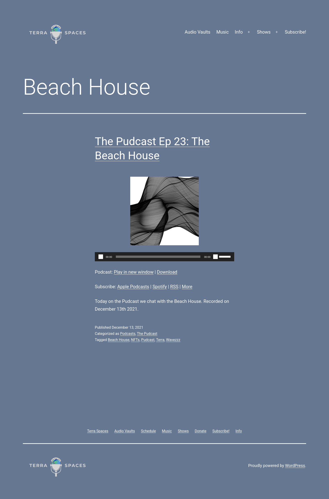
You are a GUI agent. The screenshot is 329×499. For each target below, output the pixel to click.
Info (239, 32)
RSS (174, 286)
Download (167, 272)
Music (222, 32)
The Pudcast (147, 333)
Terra (160, 340)
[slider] (158, 257)
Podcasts (127, 333)
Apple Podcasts (133, 286)
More (187, 286)
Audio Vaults (197, 32)
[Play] (100, 256)
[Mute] (215, 256)
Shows (264, 32)
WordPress (295, 465)
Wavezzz (173, 340)
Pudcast (148, 340)
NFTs (135, 340)
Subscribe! (295, 32)
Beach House (118, 340)
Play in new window (134, 272)
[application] (164, 256)
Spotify (160, 286)
